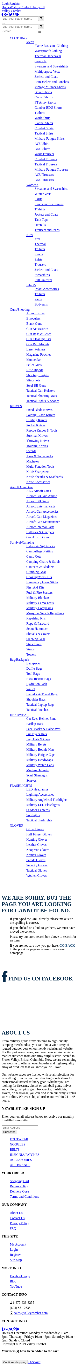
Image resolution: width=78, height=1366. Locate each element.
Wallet (30, 689)
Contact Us (28, 7)
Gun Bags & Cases (38, 334)
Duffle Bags (34, 668)
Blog (13, 1281)
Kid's (29, 235)
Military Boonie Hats (40, 749)
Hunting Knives (36, 420)
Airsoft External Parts (40, 506)
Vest (37, 239)
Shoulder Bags (36, 699)
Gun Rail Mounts (37, 344)
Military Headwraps (39, 760)
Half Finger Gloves (39, 834)
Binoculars (33, 318)
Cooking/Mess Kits (39, 577)
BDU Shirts (42, 149)
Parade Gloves (35, 860)
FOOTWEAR (19, 1139)
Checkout (34, 1362)
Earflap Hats (34, 723)
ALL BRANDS (20, 1165)
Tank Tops (41, 219)
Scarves (31, 780)
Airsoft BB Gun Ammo (41, 496)
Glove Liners (35, 829)
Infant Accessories (47, 289)
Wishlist (15, 7)
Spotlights (33, 815)
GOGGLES (17, 1144)
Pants (38, 299)
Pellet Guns (34, 365)
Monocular (33, 359)
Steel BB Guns (36, 385)
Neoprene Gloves (37, 850)
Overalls (40, 224)
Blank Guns (34, 323)
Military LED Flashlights (43, 805)
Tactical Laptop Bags (40, 704)
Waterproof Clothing (48, 51)
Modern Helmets (37, 770)
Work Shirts (42, 118)
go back (67, 945)
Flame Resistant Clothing (51, 45)
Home (6, 7)
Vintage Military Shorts (50, 87)
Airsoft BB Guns (37, 501)
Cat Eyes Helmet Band (41, 718)
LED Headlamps (37, 789)
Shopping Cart (19, 1181)
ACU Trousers (44, 174)
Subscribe (9, 1132)
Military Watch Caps (40, 765)
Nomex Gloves (36, 855)
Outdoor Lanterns (38, 810)
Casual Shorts (44, 97)
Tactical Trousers (46, 164)
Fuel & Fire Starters (39, 592)
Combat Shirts (44, 128)
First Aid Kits (35, 587)
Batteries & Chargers (40, 532)
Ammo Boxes (35, 313)
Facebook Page (20, 1276)
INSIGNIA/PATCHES (24, 1154)
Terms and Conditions (24, 1196)
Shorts (39, 254)
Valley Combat (11, 11)
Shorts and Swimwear (49, 204)
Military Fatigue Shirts (50, 138)
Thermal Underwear (48, 56)
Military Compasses (39, 608)
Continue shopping (14, 1362)
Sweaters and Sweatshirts (51, 66)
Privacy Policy (19, 1223)
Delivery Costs (20, 1191)
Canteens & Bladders (40, 567)
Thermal (40, 244)
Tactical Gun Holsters (40, 390)
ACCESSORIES (21, 1160)
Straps (30, 649)
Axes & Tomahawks (39, 456)
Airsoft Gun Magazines (41, 516)
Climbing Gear (36, 572)
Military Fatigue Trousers (51, 169)
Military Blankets (37, 597)
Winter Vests (43, 194)
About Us (16, 1213)
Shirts (38, 259)
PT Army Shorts (45, 102)
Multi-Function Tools (40, 466)
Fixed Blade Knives (39, 410)
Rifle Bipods (34, 370)
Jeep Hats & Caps (38, 739)
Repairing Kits (36, 618)
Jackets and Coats (46, 76)
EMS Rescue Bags (38, 679)
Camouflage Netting (39, 551)
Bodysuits (41, 304)
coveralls (41, 61)
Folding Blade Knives (40, 415)
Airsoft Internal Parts (40, 527)
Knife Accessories (38, 482)
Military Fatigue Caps (40, 754)
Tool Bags (33, 673)
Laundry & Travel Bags (42, 694)
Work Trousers (44, 154)
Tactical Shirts (44, 133)
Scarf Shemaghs (37, 775)
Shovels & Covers (38, 634)
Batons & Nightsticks (40, 546)
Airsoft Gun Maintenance (43, 522)
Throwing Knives (37, 440)
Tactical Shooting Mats (41, 396)
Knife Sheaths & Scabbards (44, 477)
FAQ (13, 1228)
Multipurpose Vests (47, 71)
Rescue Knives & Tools (41, 430)
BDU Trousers (44, 180)
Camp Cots (33, 556)
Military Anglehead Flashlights (46, 799)
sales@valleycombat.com (31, 1313)
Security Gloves (37, 865)
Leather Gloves (36, 844)
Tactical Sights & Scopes (42, 401)
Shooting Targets (37, 375)
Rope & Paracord (37, 623)
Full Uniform (43, 280)
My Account (18, 1244)
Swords (31, 451)
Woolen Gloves (36, 875)
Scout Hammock (37, 628)
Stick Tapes (34, 644)
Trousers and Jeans (47, 230)
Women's (32, 185)
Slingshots (33, 380)
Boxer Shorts (43, 92)
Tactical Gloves (36, 870)
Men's (30, 42)
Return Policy (19, 1186)
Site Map (16, 1260)
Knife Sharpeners (37, 471)
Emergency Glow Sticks (42, 582)
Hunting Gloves (36, 839)
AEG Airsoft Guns (38, 491)
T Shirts (40, 112)
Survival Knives (37, 435)
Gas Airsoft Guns (37, 537)
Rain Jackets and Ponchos (52, 82)
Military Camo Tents (40, 603)
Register (14, 3)
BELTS (15, 1149)
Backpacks (33, 663)
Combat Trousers (46, 159)
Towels (31, 654)
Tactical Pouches (37, 709)
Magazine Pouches (38, 354)
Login (5, 3)
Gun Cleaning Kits (38, 339)
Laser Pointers (35, 349)
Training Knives (37, 446)
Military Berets (36, 744)
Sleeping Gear (35, 639)
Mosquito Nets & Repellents (45, 613)
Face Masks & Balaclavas (43, 729)
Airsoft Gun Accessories (42, 511)
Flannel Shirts (44, 123)
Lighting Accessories (40, 794)
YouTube (16, 1286)
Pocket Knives (35, 425)
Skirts (38, 199)
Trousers (40, 264)
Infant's (31, 285)
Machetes (32, 461)
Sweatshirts (42, 275)
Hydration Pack (36, 684)
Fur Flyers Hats (36, 734)
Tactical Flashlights (39, 820)
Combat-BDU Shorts (48, 107)
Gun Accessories (37, 328)
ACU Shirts (42, 143)
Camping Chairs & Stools (43, 561)
